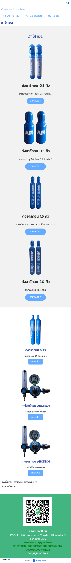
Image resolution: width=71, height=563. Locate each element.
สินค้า (12, 9)
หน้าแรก (4, 9)
